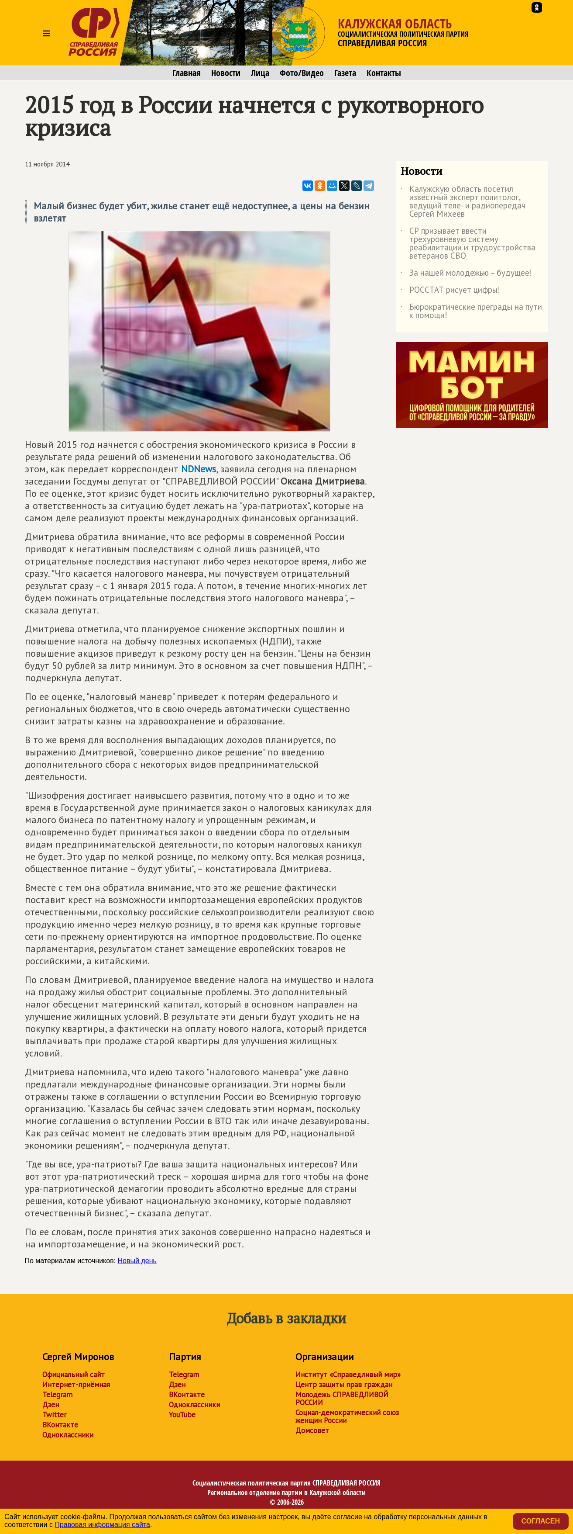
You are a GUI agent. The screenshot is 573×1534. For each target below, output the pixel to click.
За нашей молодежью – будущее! (466, 274)
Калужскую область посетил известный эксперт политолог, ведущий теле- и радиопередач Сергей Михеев (463, 202)
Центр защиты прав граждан (343, 1385)
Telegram (57, 1395)
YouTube (182, 1415)
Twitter (54, 1415)
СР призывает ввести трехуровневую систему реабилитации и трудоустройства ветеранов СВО (468, 244)
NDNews (198, 469)
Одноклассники (67, 1435)
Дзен (50, 1405)
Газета (345, 73)
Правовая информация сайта (102, 1524)
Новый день (137, 1260)
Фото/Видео (302, 73)
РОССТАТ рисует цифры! (450, 291)
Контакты (384, 73)
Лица (260, 73)
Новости (225, 73)
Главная (186, 73)
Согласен (541, 1521)
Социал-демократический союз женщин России (347, 1416)
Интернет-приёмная (76, 1385)
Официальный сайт (73, 1374)
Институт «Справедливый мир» (348, 1374)
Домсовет (312, 1430)
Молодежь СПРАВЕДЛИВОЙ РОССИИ (341, 1398)
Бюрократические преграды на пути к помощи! (471, 311)
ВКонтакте (60, 1425)
